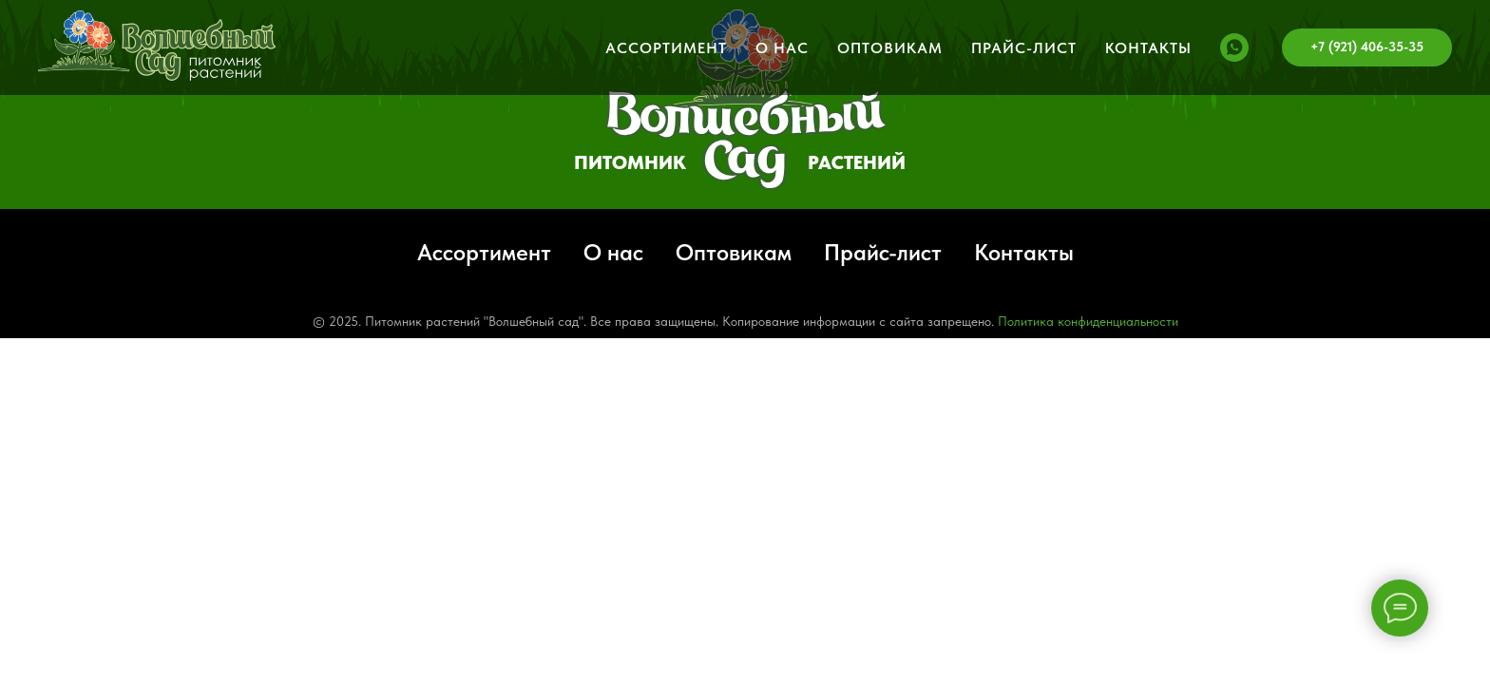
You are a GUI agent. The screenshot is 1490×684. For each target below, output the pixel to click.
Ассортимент (666, 48)
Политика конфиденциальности (1088, 321)
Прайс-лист (1024, 48)
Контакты (1148, 48)
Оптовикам (890, 48)
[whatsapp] (1234, 47)
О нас (782, 48)
